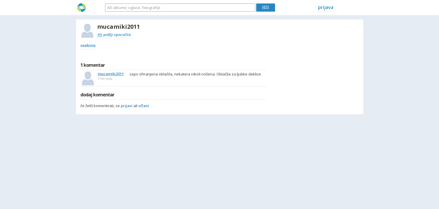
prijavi (127, 105)
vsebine (87, 45)
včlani (143, 105)
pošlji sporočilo (114, 34)
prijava (325, 7)
